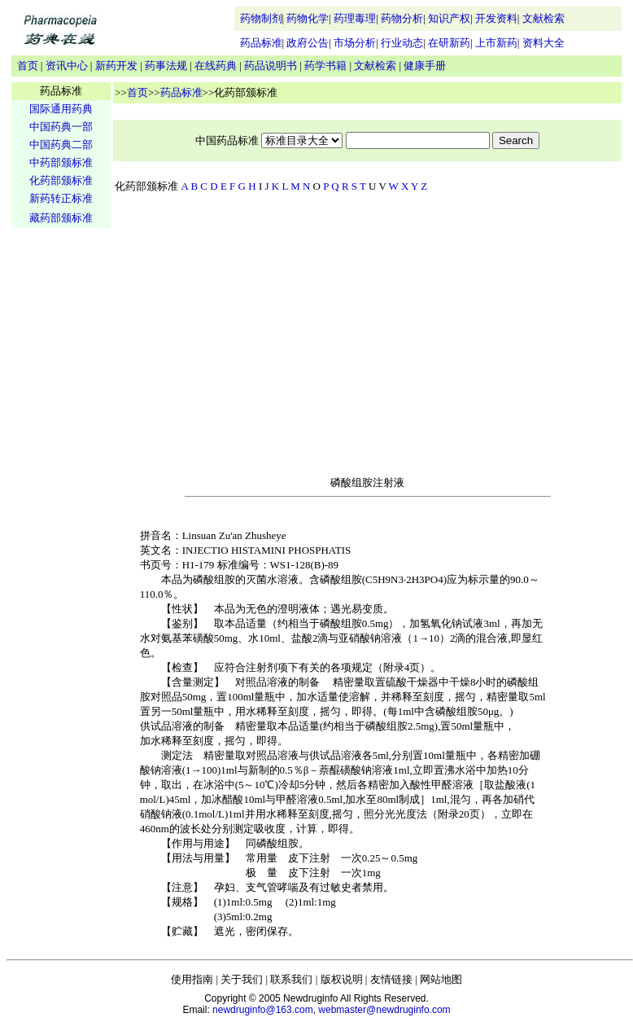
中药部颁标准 (61, 162)
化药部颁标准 (61, 180)
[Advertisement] (61, 485)
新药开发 (116, 65)
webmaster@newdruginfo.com (384, 1009)
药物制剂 (261, 18)
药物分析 (402, 18)
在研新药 (449, 43)
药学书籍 (325, 65)
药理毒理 (355, 18)
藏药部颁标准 (61, 218)
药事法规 (166, 65)
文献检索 (543, 18)
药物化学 (307, 18)
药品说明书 (270, 65)
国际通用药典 (61, 109)
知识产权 (449, 18)
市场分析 (355, 43)
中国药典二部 (61, 144)
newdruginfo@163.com (262, 1009)
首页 (27, 65)
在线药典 (215, 65)
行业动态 (402, 43)
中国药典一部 (61, 127)
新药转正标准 (61, 198)
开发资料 (496, 18)
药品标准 (261, 43)
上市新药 (496, 43)
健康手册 (425, 65)
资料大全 (543, 43)
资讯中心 (67, 65)
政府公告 (307, 43)
